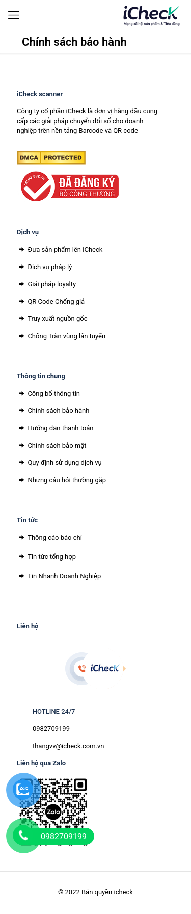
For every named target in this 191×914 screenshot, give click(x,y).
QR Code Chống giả (51, 301)
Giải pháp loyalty (46, 284)
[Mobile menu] (13, 15)
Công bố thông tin (48, 393)
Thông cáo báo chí (49, 537)
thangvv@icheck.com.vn (68, 746)
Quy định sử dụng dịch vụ (59, 462)
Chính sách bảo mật (52, 445)
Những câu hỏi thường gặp (61, 480)
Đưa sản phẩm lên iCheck (59, 249)
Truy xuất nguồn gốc (52, 318)
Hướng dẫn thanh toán (55, 428)
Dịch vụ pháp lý (44, 267)
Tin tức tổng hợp (46, 557)
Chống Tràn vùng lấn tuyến (61, 336)
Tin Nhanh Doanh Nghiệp (59, 576)
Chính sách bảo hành (53, 411)
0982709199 (51, 728)
